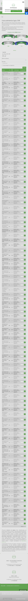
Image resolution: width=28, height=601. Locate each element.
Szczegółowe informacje (20, 598)
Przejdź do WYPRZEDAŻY (16, 11)
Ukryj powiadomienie (7, 598)
